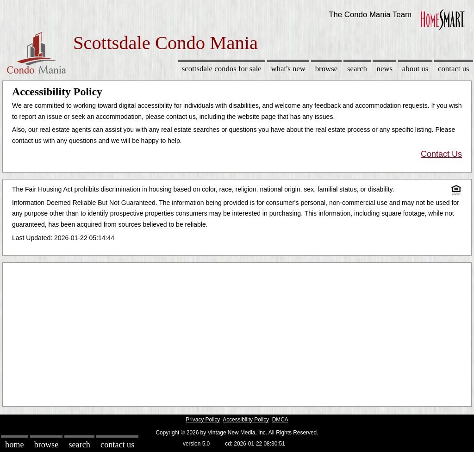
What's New (288, 68)
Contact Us (453, 68)
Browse (326, 68)
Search (357, 68)
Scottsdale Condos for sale (222, 68)
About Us (415, 68)
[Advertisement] (237, 332)
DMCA (280, 419)
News (385, 68)
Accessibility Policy (246, 419)
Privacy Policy (203, 419)
